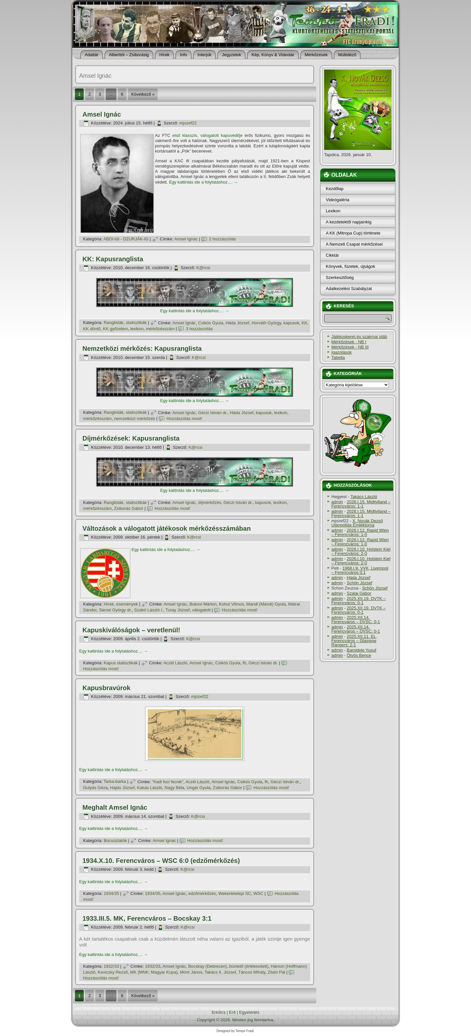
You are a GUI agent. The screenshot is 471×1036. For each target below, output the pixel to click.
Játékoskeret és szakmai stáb (359, 336)
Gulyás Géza (95, 787)
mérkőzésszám (160, 328)
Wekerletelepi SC (234, 893)
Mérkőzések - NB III (350, 347)
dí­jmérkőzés (209, 502)
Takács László (364, 496)
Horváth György (266, 322)
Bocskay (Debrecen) (207, 966)
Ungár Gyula (199, 787)
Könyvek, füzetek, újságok (350, 266)
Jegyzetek (231, 54)
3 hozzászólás (199, 328)
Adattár (91, 54)
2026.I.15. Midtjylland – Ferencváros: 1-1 (361, 504)
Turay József (178, 609)
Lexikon (333, 210)
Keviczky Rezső (113, 972)
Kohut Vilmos (231, 604)
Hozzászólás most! (184, 418)
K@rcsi (203, 267)
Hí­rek (164, 54)
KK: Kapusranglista (112, 259)
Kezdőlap (334, 188)
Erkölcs (219, 1012)
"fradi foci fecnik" (167, 781)
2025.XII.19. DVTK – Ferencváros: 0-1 (358, 600)
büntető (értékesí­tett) (249, 966)
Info (183, 54)
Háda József (237, 322)
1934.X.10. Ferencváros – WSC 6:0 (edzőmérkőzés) (161, 860)
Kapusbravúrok (106, 687)
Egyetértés (249, 1012)
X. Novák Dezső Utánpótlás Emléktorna (357, 522)
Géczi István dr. (213, 412)
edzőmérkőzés (202, 893)
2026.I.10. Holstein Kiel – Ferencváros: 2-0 (361, 551)
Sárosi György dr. (115, 609)
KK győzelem (115, 328)
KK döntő (92, 328)
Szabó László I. (148, 609)
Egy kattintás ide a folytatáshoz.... (203, 182)
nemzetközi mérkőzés (134, 418)
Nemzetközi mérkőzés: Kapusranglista (142, 348)
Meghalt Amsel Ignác (114, 807)
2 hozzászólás (222, 238)
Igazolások (341, 352)
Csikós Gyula (210, 322)
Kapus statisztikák (121, 662)
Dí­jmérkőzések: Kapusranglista (131, 438)
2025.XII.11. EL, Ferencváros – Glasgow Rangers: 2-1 (354, 640)
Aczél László (175, 662)
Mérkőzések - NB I (348, 341)
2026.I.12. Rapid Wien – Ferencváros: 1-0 (360, 532)
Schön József (359, 582)
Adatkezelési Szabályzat (349, 288)
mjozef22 (188, 123)
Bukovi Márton (203, 604)
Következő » (143, 94)
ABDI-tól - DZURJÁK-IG (125, 238)
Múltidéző (347, 54)
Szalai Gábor (359, 593)
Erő (232, 1012)
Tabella (338, 357)
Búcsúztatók (115, 840)
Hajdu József (122, 787)
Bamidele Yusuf (361, 650)
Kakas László (149, 787)
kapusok (291, 322)
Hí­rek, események (121, 604)
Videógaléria (337, 199)
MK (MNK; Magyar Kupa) (154, 972)
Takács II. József (220, 972)
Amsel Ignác (101, 114)
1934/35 (111, 893)
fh (244, 662)
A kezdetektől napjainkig (348, 221)
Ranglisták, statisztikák (125, 322)
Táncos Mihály (251, 972)
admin (337, 501)
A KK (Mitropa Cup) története (353, 233)
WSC (258, 893)
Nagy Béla (174, 787)
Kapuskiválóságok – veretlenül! (131, 630)
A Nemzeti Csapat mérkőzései (354, 244)
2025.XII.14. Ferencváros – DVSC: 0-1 (355, 619)
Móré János (191, 972)
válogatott (201, 609)
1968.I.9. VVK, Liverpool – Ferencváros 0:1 (359, 570)
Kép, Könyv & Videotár (273, 54)
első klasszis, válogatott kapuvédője (207, 135)
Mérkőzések (316, 54)
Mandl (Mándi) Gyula (266, 604)
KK (304, 322)
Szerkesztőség (340, 277)
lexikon (137, 328)
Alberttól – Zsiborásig (129, 54)
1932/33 (111, 966)
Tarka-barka (115, 781)
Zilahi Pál (276, 972)
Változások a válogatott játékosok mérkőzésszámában (166, 528)
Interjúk (205, 54)
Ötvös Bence (359, 655)
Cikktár (332, 255)
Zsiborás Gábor (129, 508)
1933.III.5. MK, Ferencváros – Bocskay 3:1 (147, 918)
